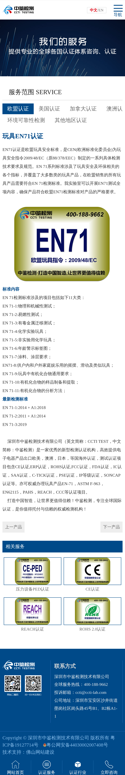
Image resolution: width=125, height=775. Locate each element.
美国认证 (49, 109)
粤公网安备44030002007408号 (77, 745)
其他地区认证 (71, 120)
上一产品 (13, 527)
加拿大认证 (83, 109)
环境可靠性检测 (26, 120)
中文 (93, 10)
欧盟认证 (18, 109)
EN (100, 10)
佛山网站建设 (40, 752)
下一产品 (111, 527)
